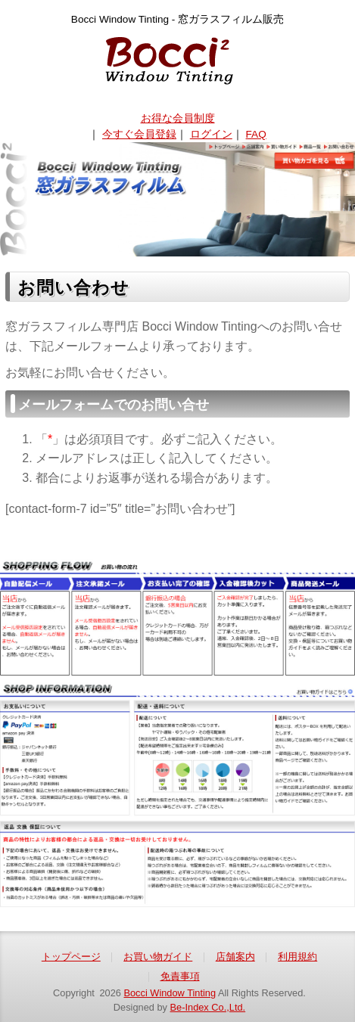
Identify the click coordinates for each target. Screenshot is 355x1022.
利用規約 (297, 956)
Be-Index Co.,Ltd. (208, 1007)
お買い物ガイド (157, 956)
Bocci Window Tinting (169, 993)
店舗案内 (235, 956)
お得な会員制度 (178, 118)
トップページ (71, 956)
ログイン (211, 134)
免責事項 (180, 976)
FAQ (256, 134)
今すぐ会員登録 (139, 134)
